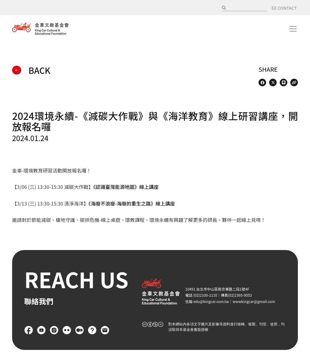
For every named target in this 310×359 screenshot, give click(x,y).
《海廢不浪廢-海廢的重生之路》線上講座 (131, 203)
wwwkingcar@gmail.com (255, 301)
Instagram (54, 330)
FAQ (92, 330)
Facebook (28, 330)
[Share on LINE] (283, 82)
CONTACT (287, 8)
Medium (79, 330)
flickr (66, 330)
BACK (39, 70)
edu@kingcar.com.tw (211, 301)
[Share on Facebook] (262, 82)
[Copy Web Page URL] (294, 82)
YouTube (41, 330)
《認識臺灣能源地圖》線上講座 (126, 186)
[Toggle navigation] (293, 29)
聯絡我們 (105, 330)
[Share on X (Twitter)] (273, 82)
